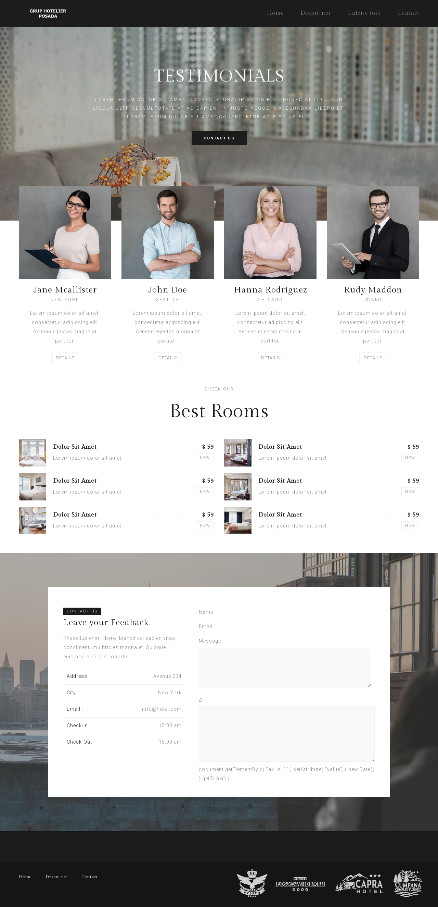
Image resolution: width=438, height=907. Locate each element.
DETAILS (65, 357)
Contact (408, 13)
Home (275, 13)
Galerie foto (364, 13)
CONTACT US (219, 138)
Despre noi (315, 13)
